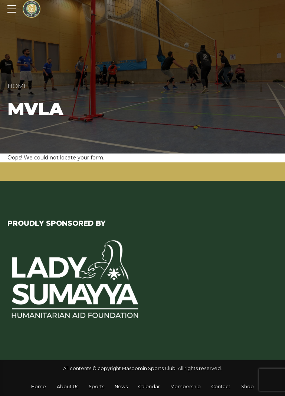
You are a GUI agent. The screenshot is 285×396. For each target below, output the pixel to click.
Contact (220, 386)
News (121, 386)
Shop (247, 386)
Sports (96, 386)
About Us (67, 386)
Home (17, 86)
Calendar (149, 386)
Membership (185, 386)
